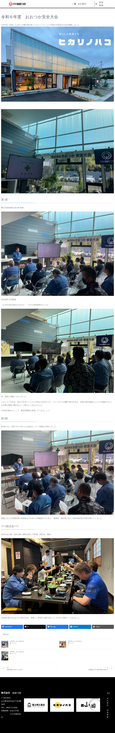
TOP (108, 693)
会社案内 (107, 701)
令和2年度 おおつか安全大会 (17, 651)
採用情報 (107, 713)
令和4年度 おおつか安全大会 (75, 641)
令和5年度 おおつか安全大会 (17, 641)
